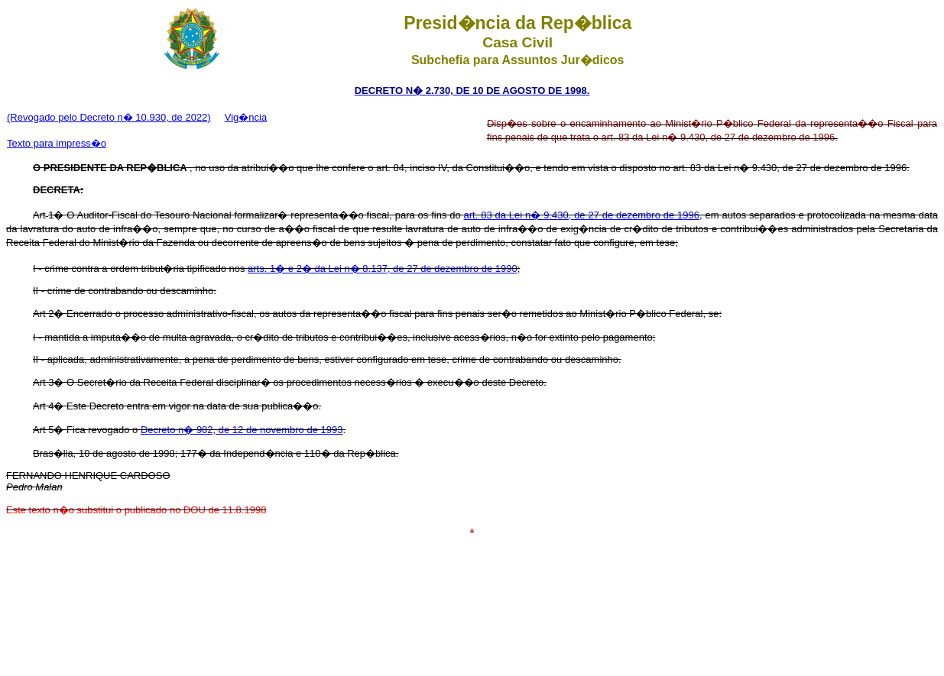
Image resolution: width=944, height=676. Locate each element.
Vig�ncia (246, 117)
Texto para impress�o (56, 143)
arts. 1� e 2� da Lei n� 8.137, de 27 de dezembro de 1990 (382, 268)
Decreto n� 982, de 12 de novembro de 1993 (242, 429)
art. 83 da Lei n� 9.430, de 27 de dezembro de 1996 (581, 215)
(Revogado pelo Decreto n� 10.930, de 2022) (109, 117)
